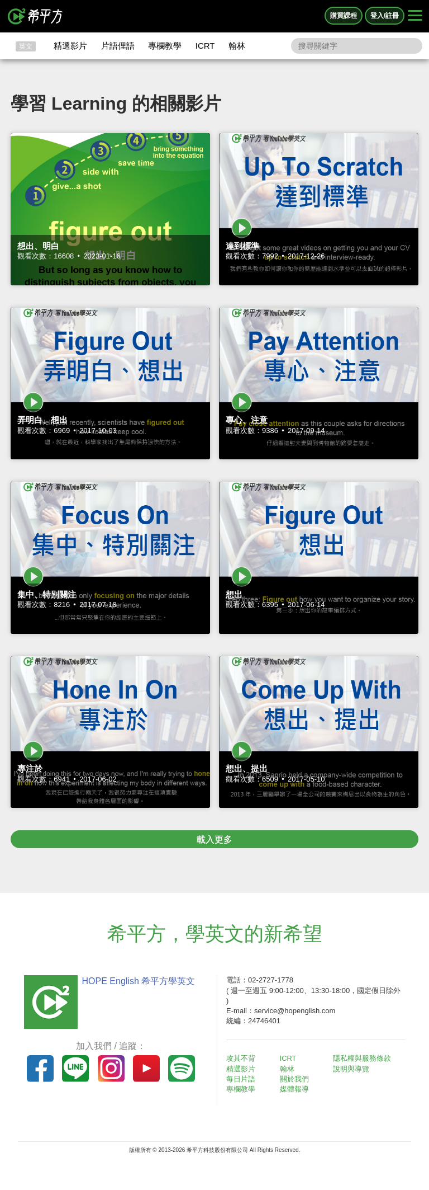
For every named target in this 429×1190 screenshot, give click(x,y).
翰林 (236, 45)
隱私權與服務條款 (364, 1058)
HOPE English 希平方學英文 (136, 981)
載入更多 (214, 839)
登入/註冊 (384, 16)
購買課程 (343, 16)
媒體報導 (296, 1089)
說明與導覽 (353, 1069)
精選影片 (70, 45)
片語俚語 (118, 45)
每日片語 (242, 1079)
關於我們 (296, 1079)
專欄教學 (165, 45)
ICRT (205, 45)
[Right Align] (415, 16)
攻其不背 (242, 1058)
